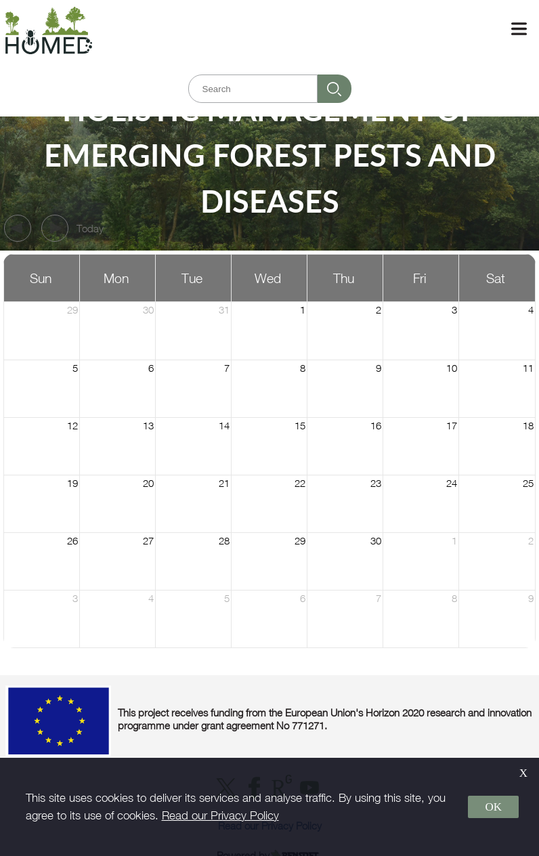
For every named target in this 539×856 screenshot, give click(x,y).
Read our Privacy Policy (220, 815)
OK (493, 806)
